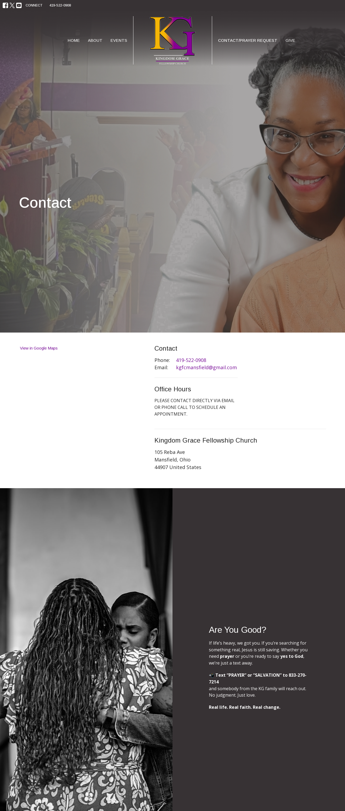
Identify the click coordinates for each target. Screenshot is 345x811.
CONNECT (34, 5)
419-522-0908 (60, 5)
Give (290, 40)
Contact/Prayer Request (247, 40)
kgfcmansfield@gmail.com (206, 367)
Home (74, 40)
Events (119, 40)
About (95, 40)
